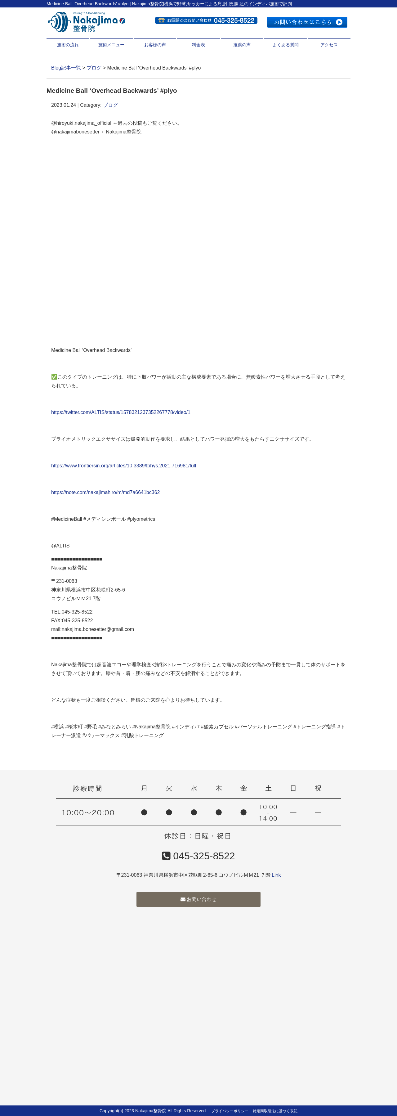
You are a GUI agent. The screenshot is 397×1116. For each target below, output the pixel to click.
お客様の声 (155, 44)
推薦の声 (242, 44)
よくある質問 (286, 44)
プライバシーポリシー (229, 1111)
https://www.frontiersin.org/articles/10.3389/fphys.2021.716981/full (123, 465)
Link (276, 875)
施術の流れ (68, 44)
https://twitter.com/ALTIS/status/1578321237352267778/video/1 (120, 412)
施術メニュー (111, 44)
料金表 (198, 44)
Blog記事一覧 (66, 67)
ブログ (94, 67)
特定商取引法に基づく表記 (275, 1111)
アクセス (329, 44)
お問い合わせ (198, 899)
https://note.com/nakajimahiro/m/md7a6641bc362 (105, 492)
